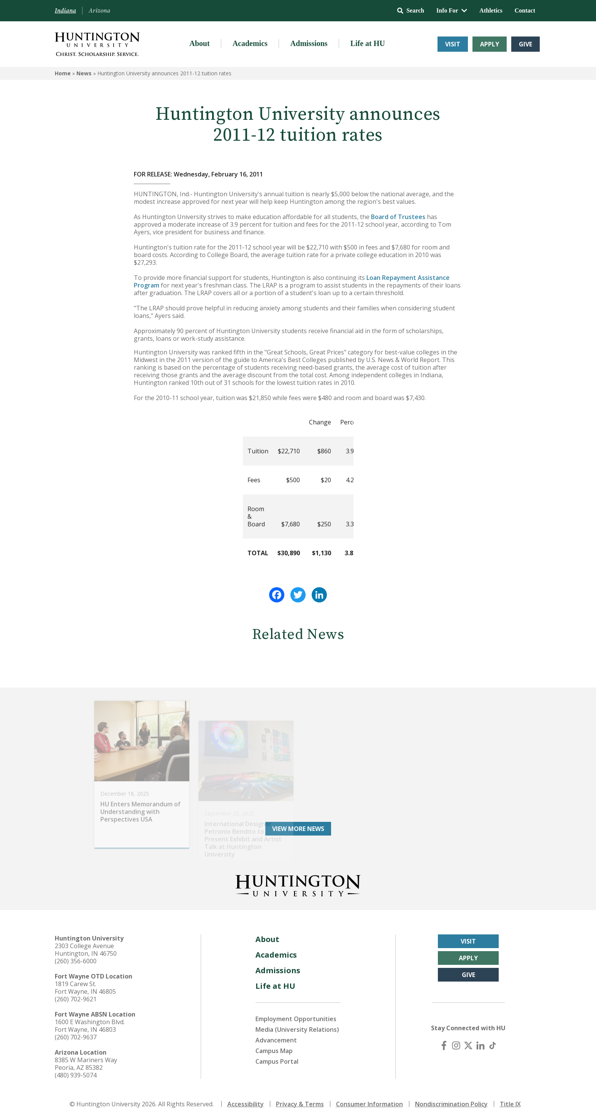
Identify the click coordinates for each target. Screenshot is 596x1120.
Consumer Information (369, 1104)
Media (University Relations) (297, 1029)
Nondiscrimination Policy (451, 1104)
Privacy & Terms (300, 1104)
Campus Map (274, 1051)
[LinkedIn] (480, 1045)
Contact (525, 10)
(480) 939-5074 (76, 1075)
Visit (452, 44)
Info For (451, 10)
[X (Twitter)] (468, 1045)
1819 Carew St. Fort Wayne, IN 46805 (85, 988)
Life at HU (367, 43)
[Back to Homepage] (298, 884)
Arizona (99, 10)
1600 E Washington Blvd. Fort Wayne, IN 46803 (90, 1026)
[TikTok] (492, 1045)
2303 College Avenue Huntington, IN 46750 (86, 950)
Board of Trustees (398, 217)
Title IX (510, 1104)
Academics (250, 43)
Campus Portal (276, 1061)
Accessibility (245, 1104)
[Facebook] (444, 1045)
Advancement (276, 1040)
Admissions (309, 43)
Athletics (490, 10)
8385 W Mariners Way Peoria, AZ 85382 (86, 1064)
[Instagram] (456, 1045)
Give (525, 44)
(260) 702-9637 (76, 1037)
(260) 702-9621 (76, 999)
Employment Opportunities (295, 1019)
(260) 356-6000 (76, 961)
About (199, 43)
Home (63, 73)
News (84, 73)
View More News (298, 829)
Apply (489, 44)
